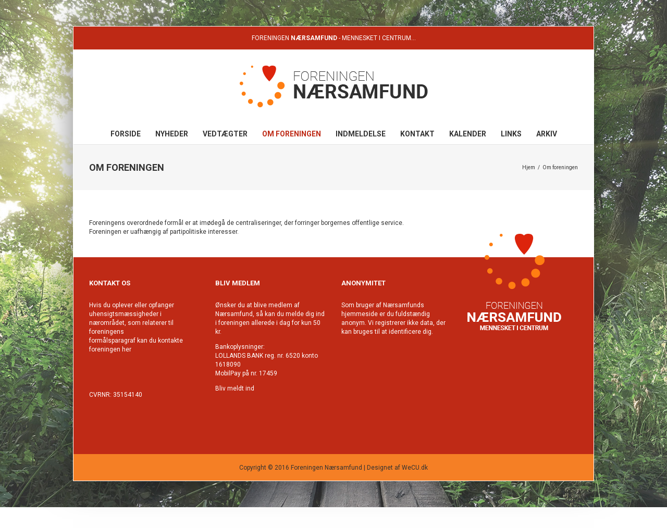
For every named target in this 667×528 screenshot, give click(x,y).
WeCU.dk (415, 467)
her (126, 349)
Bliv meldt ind (234, 388)
